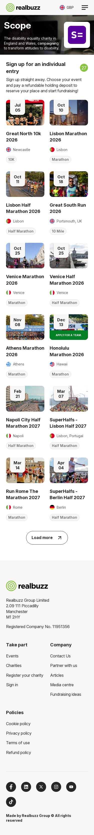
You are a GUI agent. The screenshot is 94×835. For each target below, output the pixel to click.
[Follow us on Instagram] (56, 787)
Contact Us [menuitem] (60, 655)
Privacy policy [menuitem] (19, 733)
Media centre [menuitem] (62, 684)
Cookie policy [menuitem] (18, 723)
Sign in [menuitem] (12, 684)
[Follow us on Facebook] (11, 787)
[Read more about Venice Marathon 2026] (25, 255)
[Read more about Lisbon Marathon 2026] (69, 112)
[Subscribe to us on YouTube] (71, 787)
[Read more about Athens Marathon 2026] (25, 327)
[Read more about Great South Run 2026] (69, 184)
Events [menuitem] (12, 655)
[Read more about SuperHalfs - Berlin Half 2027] (69, 470)
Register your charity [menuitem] (24, 675)
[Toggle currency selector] (67, 7)
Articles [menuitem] (57, 675)
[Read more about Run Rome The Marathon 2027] (25, 470)
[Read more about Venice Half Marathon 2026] (69, 255)
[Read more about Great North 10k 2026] (25, 112)
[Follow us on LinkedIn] (26, 787)
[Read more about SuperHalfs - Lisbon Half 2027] (69, 398)
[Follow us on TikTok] (11, 802)
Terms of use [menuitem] (18, 742)
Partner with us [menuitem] (63, 665)
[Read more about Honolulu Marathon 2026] (69, 327)
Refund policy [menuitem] (18, 752)
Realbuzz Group (36, 815)
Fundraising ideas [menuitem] (65, 694)
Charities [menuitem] (14, 665)
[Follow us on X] (41, 787)
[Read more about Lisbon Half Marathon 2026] (25, 184)
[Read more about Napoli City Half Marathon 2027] (25, 398)
